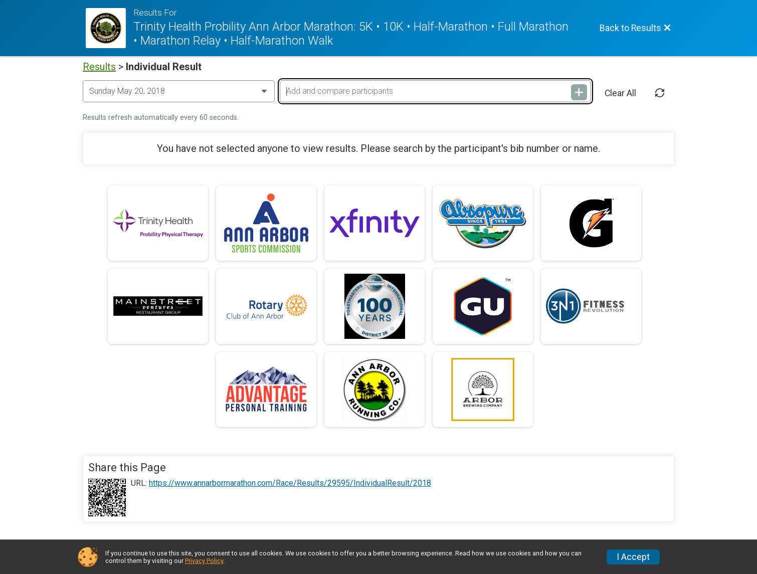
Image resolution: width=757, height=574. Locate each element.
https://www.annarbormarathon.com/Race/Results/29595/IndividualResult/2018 (290, 483)
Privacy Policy (204, 560)
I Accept (633, 557)
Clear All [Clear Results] (620, 93)
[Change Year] (179, 91)
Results (99, 67)
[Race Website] (109, 28)
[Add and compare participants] (435, 91)
